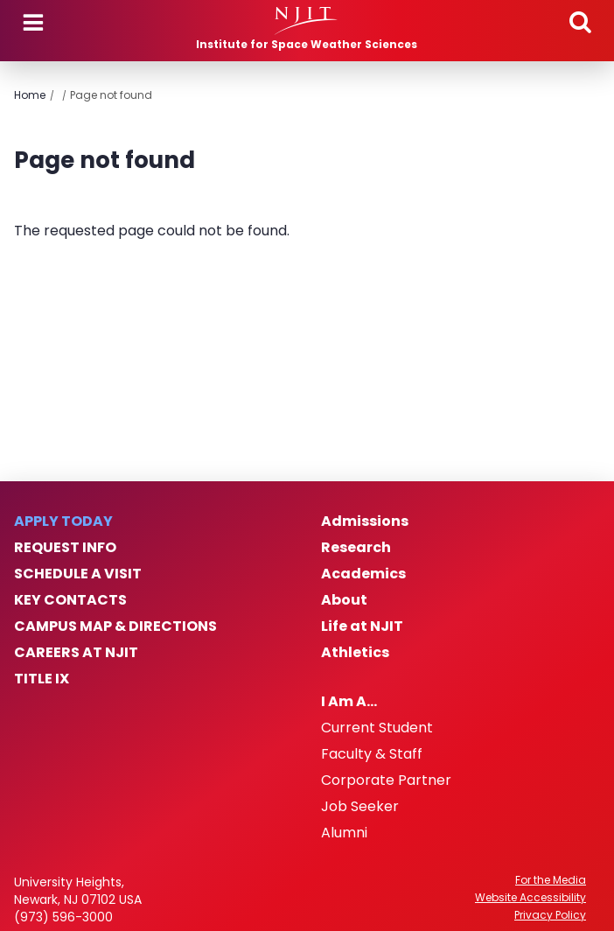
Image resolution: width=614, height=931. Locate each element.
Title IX (41, 679)
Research (356, 547)
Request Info (65, 547)
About (344, 600)
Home (29, 95)
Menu (33, 23)
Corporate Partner (386, 780)
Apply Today (63, 521)
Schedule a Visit (78, 574)
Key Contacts (70, 600)
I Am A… (349, 701)
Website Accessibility (530, 898)
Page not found (111, 95)
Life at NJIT (362, 626)
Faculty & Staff (371, 754)
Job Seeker (360, 807)
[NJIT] (306, 21)
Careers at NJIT (76, 653)
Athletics (355, 653)
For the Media (550, 880)
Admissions (364, 521)
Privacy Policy (550, 915)
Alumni (344, 833)
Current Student (377, 728)
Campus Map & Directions (115, 626)
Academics (363, 574)
